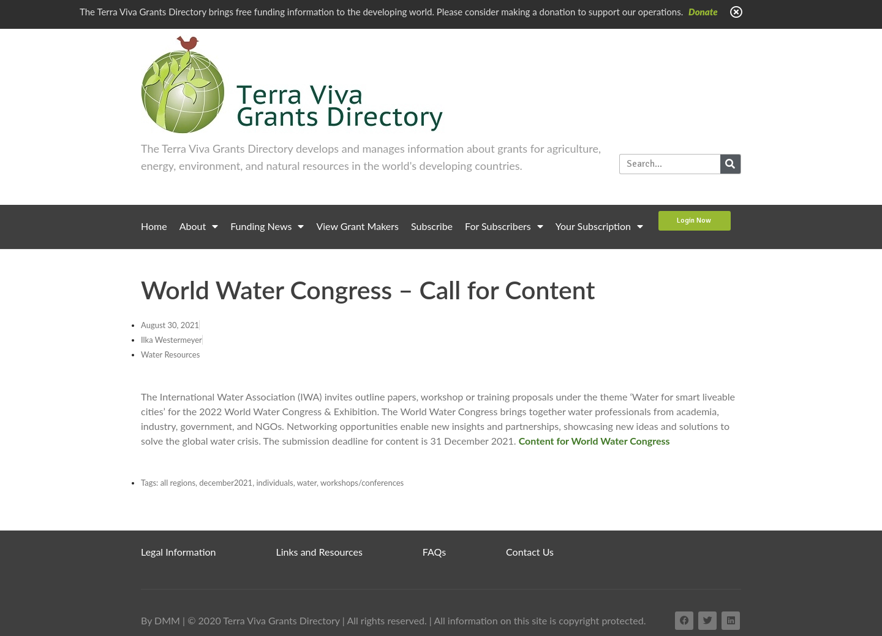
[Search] (730, 164)
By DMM (160, 620)
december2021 (225, 483)
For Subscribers (504, 226)
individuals (274, 483)
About (199, 226)
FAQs (434, 551)
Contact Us (530, 551)
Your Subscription (599, 226)
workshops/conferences (362, 483)
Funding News (267, 226)
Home (154, 226)
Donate (703, 11)
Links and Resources (319, 551)
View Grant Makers (357, 226)
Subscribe (432, 226)
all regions (177, 483)
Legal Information (178, 551)
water (307, 483)
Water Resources (170, 354)
